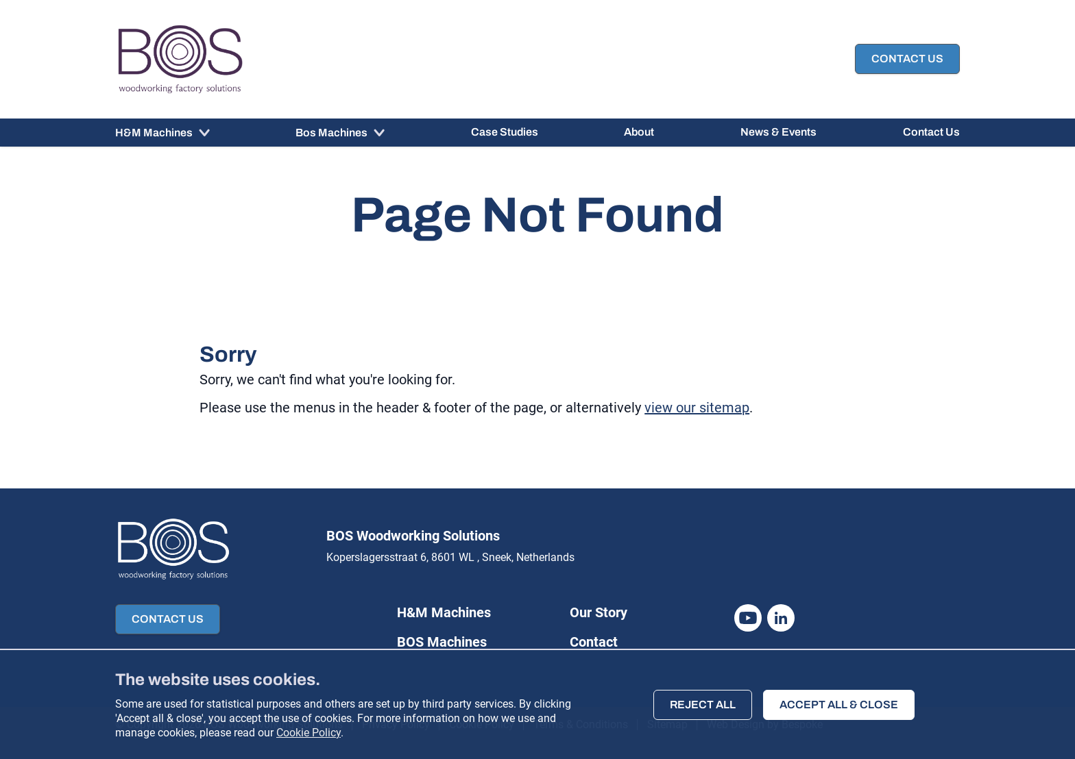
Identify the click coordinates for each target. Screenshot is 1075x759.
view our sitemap (696, 407)
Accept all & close (839, 704)
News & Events (778, 132)
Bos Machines (332, 132)
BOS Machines (442, 642)
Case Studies (504, 132)
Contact (594, 642)
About (639, 132)
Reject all (703, 704)
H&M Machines (155, 132)
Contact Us (931, 132)
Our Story (598, 612)
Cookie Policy (308, 732)
